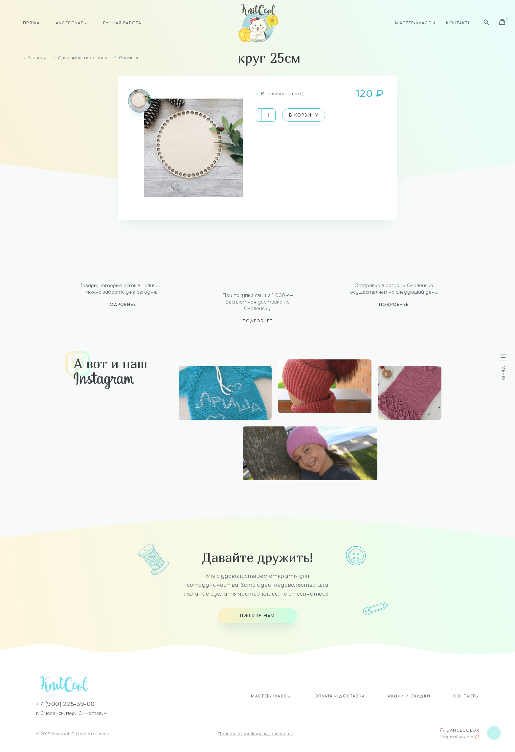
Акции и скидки (409, 696)
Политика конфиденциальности (255, 733)
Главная (37, 58)
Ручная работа (122, 23)
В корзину (303, 115)
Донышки (129, 58)
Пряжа (31, 23)
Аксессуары (71, 23)
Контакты (459, 23)
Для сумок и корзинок (82, 58)
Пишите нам (257, 616)
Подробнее (121, 305)
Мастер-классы (415, 23)
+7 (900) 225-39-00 (65, 704)
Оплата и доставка (339, 696)
